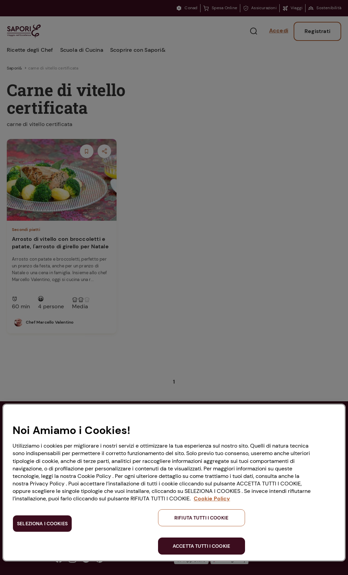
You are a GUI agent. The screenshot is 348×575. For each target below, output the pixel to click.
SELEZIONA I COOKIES (42, 523)
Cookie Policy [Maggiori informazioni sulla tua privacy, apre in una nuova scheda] (212, 498)
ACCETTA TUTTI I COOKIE (201, 546)
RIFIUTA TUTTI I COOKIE (201, 518)
